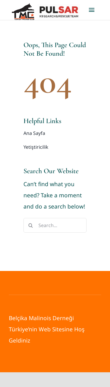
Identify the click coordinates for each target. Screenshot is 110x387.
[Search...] (55, 225)
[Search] (30, 225)
